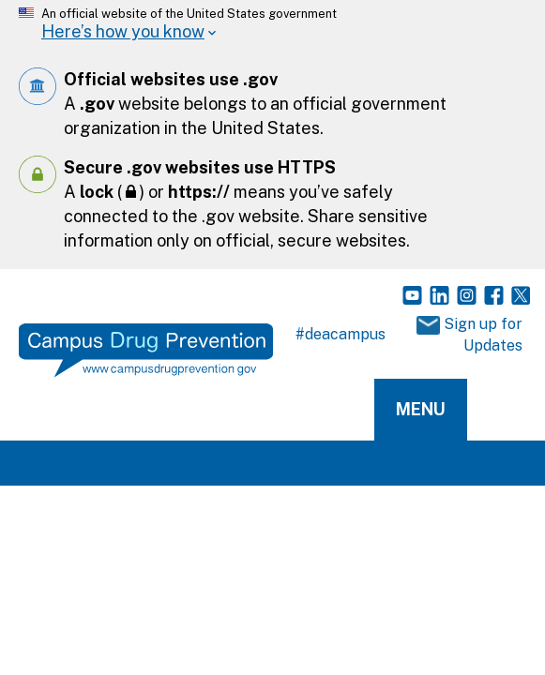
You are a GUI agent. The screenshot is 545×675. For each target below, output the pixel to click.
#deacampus (340, 334)
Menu (421, 409)
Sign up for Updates (469, 334)
